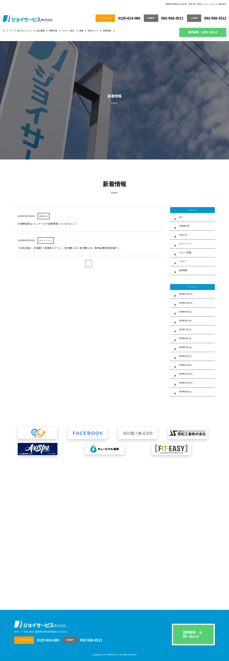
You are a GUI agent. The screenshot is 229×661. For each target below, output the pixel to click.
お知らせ (43, 216)
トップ (9, 30)
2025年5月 (183, 347)
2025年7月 (183, 329)
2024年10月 (184, 383)
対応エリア (93, 30)
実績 (81, 30)
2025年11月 (184, 294)
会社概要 (40, 30)
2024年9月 (183, 392)
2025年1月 (183, 365)
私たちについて (24, 30)
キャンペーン (45, 240)
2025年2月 (183, 356)
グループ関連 (185, 252)
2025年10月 (184, 303)
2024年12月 (184, 374)
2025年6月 (183, 338)
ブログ (182, 261)
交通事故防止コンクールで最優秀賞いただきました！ (48, 223)
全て (181, 217)
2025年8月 (183, 321)
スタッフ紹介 (68, 30)
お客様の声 (184, 226)
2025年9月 (183, 312)
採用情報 (107, 30)
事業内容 (53, 30)
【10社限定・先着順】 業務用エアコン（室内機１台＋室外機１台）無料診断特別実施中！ (69, 247)
